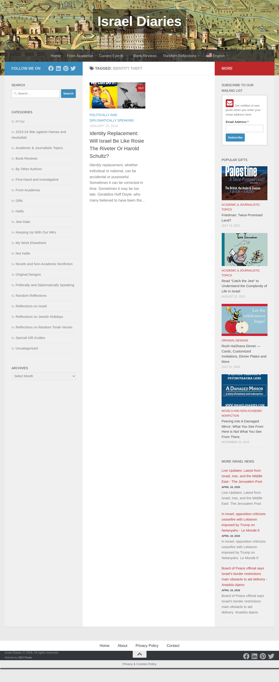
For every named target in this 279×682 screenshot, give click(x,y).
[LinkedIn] (58, 68)
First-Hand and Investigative (37, 179)
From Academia (80, 56)
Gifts (19, 200)
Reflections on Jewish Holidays (39, 317)
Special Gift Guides (30, 338)
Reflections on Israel (31, 306)
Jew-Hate (23, 222)
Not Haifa (23, 253)
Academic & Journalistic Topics (39, 148)
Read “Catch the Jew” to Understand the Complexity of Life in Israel (244, 286)
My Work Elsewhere (31, 243)
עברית (20, 121)
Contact (173, 646)
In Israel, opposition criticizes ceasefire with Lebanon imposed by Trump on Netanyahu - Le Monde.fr (244, 522)
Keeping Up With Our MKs (36, 232)
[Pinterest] (65, 68)
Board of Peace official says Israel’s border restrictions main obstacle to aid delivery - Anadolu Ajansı (244, 576)
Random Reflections (179, 56)
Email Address (237, 122)
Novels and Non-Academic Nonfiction (44, 264)
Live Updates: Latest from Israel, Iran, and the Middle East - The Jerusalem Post (242, 476)
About (122, 646)
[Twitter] (73, 68)
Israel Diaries (139, 21)
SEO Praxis (25, 657)
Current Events (111, 56)
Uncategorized (27, 348)
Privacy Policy (146, 646)
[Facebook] (51, 68)
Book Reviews (145, 56)
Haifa (20, 211)
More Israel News (238, 461)
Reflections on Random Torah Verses (44, 327)
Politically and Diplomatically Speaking (45, 285)
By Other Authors (29, 169)
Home (56, 56)
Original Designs (28, 274)
